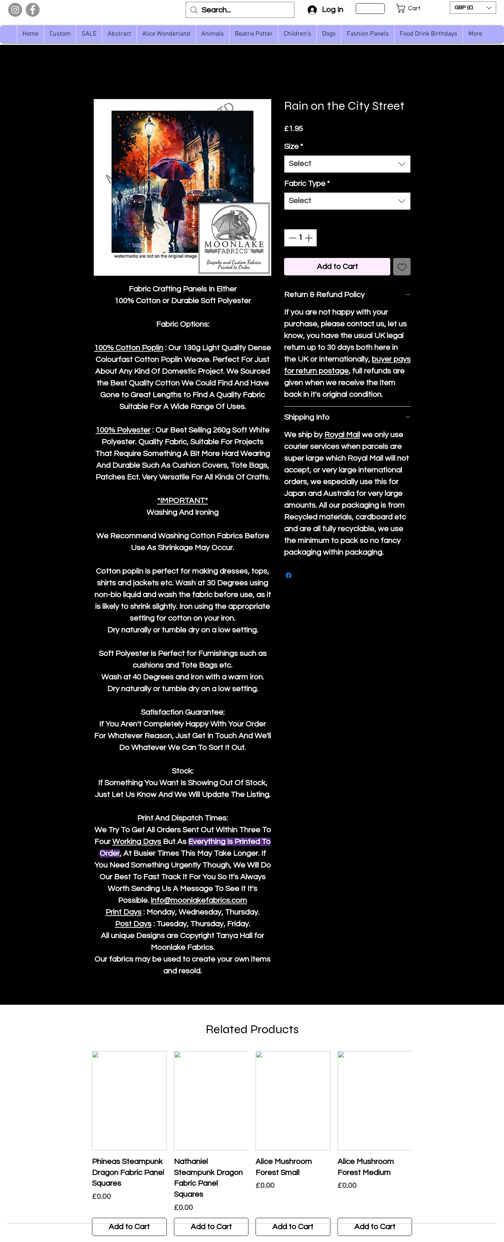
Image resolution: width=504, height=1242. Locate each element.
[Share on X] (302, 575)
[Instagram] (15, 10)
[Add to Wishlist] (402, 266)
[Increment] (309, 237)
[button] (413, 8)
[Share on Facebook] (288, 575)
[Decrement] (291, 237)
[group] (252, 1143)
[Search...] (240, 10)
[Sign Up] (370, 8)
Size (293, 147)
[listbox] (473, 7)
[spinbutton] (300, 237)
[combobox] (347, 164)
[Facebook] (33, 10)
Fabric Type (307, 184)
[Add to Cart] (129, 1227)
